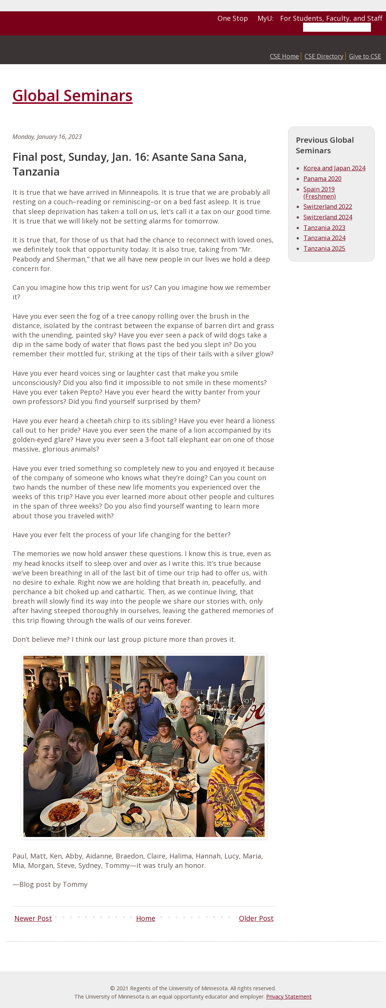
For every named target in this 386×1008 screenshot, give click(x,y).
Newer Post (33, 918)
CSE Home (284, 56)
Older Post (256, 918)
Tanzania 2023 (324, 227)
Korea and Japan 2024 (334, 168)
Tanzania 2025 (324, 248)
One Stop (233, 18)
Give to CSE (365, 56)
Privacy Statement (289, 996)
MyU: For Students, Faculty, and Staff (319, 18)
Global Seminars (72, 95)
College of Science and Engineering (70, 49)
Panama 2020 (322, 178)
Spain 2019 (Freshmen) (319, 192)
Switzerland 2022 (327, 206)
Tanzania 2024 (324, 238)
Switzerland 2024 (327, 217)
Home (145, 918)
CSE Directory (324, 56)
